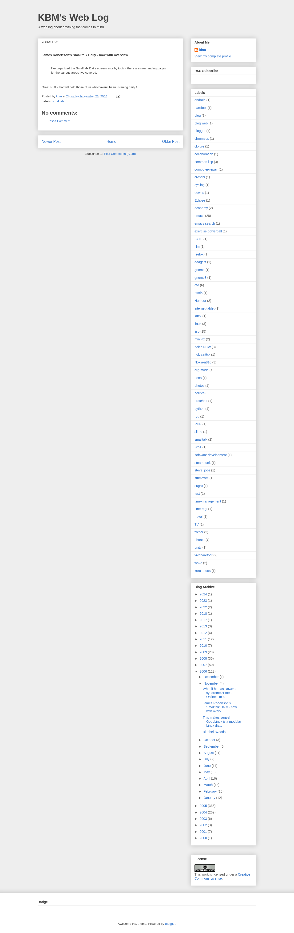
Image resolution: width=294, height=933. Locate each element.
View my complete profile (213, 56)
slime (198, 432)
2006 (204, 671)
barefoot (201, 108)
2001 (204, 831)
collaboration (204, 154)
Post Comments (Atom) (120, 154)
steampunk (203, 463)
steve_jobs (202, 470)
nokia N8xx (203, 347)
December (211, 677)
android (200, 100)
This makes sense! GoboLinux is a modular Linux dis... (222, 721)
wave (198, 563)
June (207, 766)
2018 (204, 613)
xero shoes (203, 571)
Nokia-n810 (203, 362)
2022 (204, 607)
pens (198, 378)
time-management (208, 501)
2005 (204, 806)
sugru (199, 486)
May (207, 772)
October (209, 740)
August (209, 753)
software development (211, 455)
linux (198, 324)
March (208, 785)
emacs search (205, 223)
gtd (197, 285)
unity (198, 547)
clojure (199, 146)
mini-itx (200, 339)
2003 (204, 819)
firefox (199, 254)
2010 (204, 645)
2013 (204, 626)
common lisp (204, 162)
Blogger (170, 923)
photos (199, 385)
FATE (199, 239)
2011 (204, 639)
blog (198, 115)
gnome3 (201, 277)
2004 (204, 812)
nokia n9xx (202, 354)
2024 (204, 594)
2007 (204, 665)
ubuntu (200, 540)
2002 (204, 825)
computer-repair (206, 169)
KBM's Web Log (73, 17)
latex (198, 316)
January (209, 798)
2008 (204, 658)
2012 (204, 633)
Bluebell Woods (214, 732)
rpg (197, 416)
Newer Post (51, 142)
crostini (200, 177)
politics (200, 393)
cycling (200, 185)
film (197, 246)
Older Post (170, 142)
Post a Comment (59, 121)
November (211, 683)
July (206, 759)
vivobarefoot (203, 555)
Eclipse (200, 200)
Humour (200, 301)
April (207, 778)
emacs (199, 216)
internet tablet (205, 308)
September (211, 746)
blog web (201, 123)
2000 (204, 838)
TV (197, 524)
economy (201, 208)
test (197, 493)
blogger (200, 131)
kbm (202, 50)
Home (111, 142)
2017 (204, 620)
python (199, 409)
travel (199, 516)
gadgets (200, 262)
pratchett (201, 401)
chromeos (202, 138)
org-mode (202, 370)
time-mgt (201, 509)
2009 (204, 652)
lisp (197, 331)
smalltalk (58, 101)
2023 (204, 600)
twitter (199, 532)
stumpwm (202, 478)
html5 (199, 293)
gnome (200, 270)
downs (199, 193)
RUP (198, 424)
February (210, 791)
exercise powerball (208, 231)
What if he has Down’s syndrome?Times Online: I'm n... (219, 693)
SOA (198, 447)
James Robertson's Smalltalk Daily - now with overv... (220, 707)
